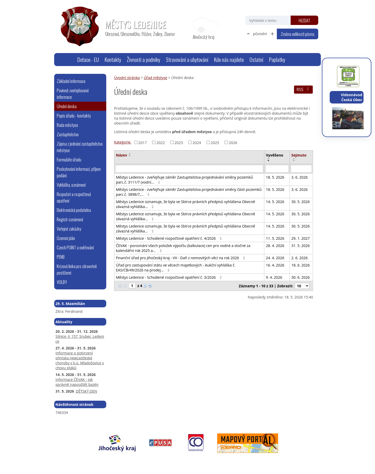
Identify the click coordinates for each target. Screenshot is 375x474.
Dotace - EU (88, 59)
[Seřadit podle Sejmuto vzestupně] (294, 159)
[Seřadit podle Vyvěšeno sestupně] (269, 161)
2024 (197, 142)
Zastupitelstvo (68, 134)
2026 (233, 142)
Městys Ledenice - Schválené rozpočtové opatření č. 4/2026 (169, 238)
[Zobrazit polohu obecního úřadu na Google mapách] (203, 28)
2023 (178, 142)
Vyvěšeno (274, 155)
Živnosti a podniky (143, 59)
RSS (303, 89)
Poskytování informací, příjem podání (79, 172)
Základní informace (71, 81)
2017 (142, 142)
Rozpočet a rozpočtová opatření (74, 197)
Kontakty (113, 59)
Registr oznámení (70, 219)
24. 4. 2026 (275, 257)
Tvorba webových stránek (262, 460)
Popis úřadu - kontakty (74, 115)
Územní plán (66, 238)
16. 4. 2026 (275, 265)
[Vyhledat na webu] (268, 20)
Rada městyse (67, 125)
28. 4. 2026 (275, 245)
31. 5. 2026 (300, 245)
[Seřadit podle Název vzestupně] (130, 154)
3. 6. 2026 (299, 177)
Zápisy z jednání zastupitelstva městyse (80, 146)
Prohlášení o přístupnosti (174, 460)
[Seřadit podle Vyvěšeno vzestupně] (269, 159)
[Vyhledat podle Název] (189, 169)
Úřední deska (67, 106)
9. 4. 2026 (274, 277)
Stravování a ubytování (187, 59)
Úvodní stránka (67, 59)
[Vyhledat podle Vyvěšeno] (277, 169)
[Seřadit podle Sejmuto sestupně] (294, 161)
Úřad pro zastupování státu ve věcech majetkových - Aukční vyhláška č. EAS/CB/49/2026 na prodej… (175, 267)
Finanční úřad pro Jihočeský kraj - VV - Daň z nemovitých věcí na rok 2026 (181, 257)
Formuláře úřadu (69, 159)
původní (260, 33)
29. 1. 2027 (300, 238)
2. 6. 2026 (299, 257)
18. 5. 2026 (275, 177)
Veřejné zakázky (69, 228)
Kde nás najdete (229, 59)
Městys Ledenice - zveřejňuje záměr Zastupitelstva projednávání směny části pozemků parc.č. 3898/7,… (188, 192)
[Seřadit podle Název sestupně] (130, 156)
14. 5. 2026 (275, 201)
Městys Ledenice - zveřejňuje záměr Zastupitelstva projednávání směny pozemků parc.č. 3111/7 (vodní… (184, 180)
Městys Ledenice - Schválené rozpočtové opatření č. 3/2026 (169, 277)
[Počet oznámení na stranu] (302, 286)
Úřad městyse (155, 77)
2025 (215, 142)
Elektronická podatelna (74, 210)
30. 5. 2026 (300, 201)
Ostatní (256, 59)
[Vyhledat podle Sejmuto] (301, 169)
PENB (61, 257)
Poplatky (277, 59)
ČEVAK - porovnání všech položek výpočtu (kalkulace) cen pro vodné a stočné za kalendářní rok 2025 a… (183, 248)
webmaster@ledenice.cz (104, 460)
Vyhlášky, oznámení (71, 184)
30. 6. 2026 (300, 277)
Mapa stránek (139, 460)
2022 (161, 142)
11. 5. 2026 (275, 238)
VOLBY (62, 282)
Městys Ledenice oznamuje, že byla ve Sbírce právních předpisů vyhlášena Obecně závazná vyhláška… (185, 204)
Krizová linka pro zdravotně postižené (77, 269)
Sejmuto (299, 155)
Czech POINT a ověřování (75, 247)
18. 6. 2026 (300, 265)
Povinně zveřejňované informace (73, 93)
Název (121, 155)
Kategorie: (122, 142)
